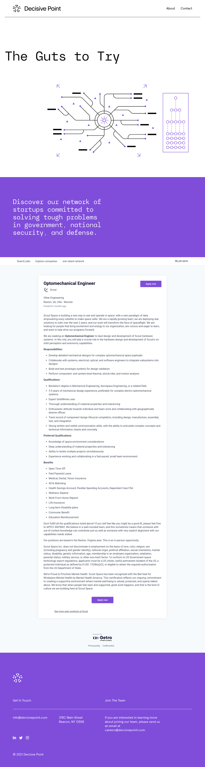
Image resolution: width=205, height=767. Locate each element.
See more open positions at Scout (71, 611)
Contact (186, 8)
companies (46, 261)
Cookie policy (108, 646)
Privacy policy (94, 646)
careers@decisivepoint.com (125, 730)
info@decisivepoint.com (30, 717)
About (170, 8)
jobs (23, 261)
